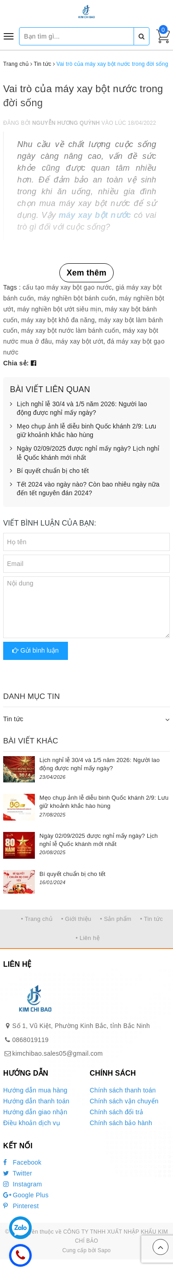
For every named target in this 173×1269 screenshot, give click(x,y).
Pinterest (21, 1206)
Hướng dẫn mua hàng (35, 1090)
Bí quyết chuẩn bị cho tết (49, 471)
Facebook (22, 1162)
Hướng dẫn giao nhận (35, 1112)
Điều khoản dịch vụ (31, 1122)
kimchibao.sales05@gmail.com (57, 1053)
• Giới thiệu (76, 918)
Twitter (17, 1173)
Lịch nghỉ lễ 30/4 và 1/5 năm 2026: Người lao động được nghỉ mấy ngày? (78, 409)
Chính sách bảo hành (121, 1122)
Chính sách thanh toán (123, 1090)
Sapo (104, 1250)
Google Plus (25, 1195)
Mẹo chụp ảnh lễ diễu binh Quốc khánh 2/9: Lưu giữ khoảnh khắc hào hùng (83, 431)
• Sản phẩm (115, 918)
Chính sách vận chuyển (124, 1101)
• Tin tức (151, 918)
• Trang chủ (37, 918)
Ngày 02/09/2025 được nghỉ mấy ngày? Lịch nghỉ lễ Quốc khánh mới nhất (84, 453)
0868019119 (30, 1039)
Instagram (22, 1184)
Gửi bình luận (35, 650)
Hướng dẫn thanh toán (36, 1101)
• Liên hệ (88, 938)
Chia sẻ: (16, 363)
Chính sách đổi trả (117, 1112)
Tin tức (13, 719)
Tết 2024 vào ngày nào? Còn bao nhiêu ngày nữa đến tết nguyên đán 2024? (84, 489)
